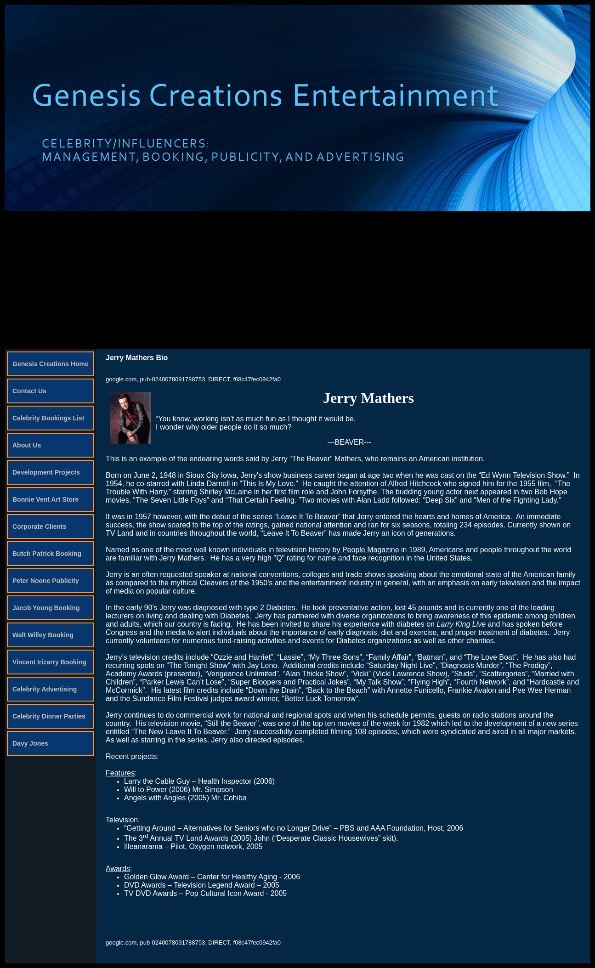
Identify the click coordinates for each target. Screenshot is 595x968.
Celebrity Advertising (44, 689)
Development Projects (46, 472)
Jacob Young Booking (46, 607)
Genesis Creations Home (50, 364)
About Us (26, 445)
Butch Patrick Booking (46, 553)
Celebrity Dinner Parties (48, 716)
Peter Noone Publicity (45, 580)
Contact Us (29, 391)
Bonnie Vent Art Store (45, 499)
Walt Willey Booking (43, 635)
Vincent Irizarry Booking (49, 662)
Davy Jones (30, 743)
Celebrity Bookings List (48, 418)
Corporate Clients (39, 526)
